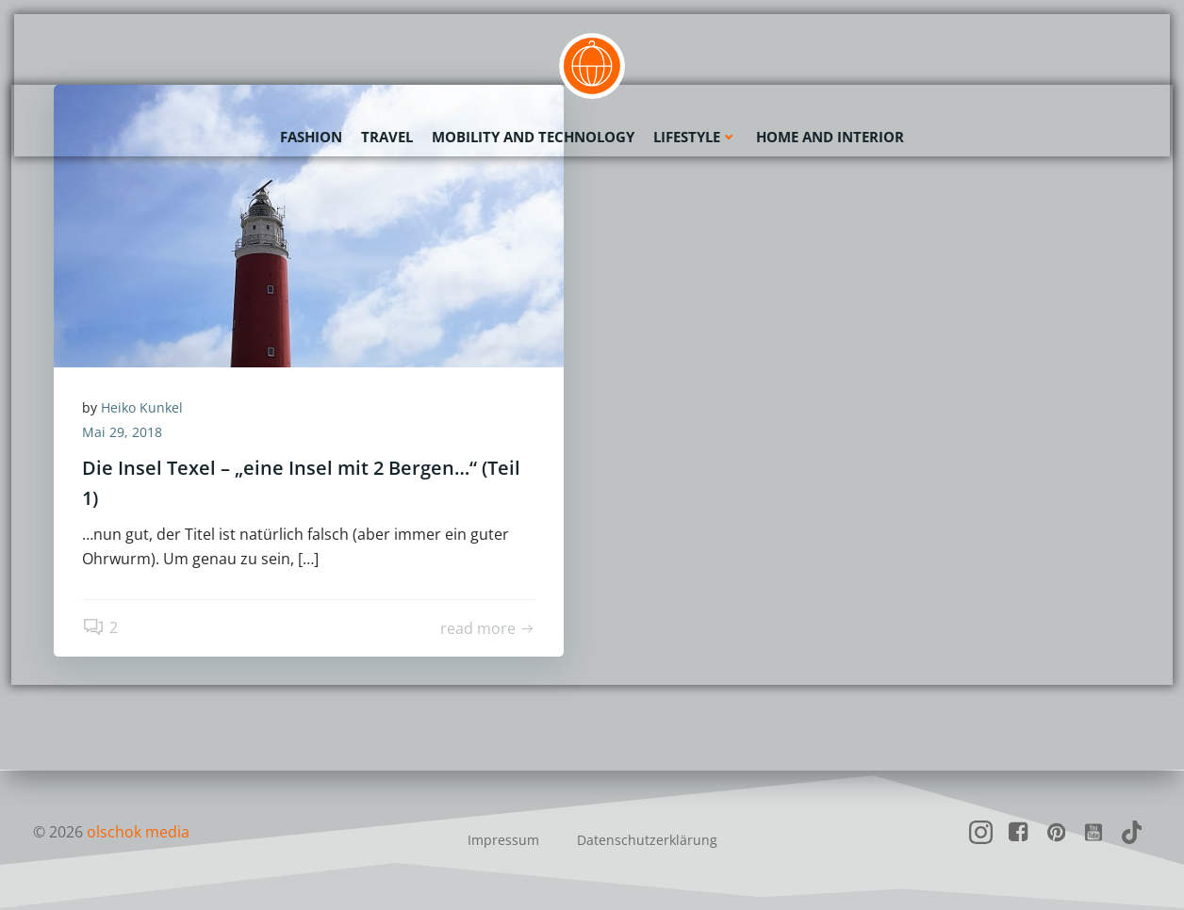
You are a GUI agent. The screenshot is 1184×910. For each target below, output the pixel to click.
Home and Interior (830, 136)
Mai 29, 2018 (122, 432)
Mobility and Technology (533, 136)
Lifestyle (695, 136)
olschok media (138, 831)
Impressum (503, 840)
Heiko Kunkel (142, 407)
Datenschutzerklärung (647, 840)
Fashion (311, 136)
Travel (387, 136)
